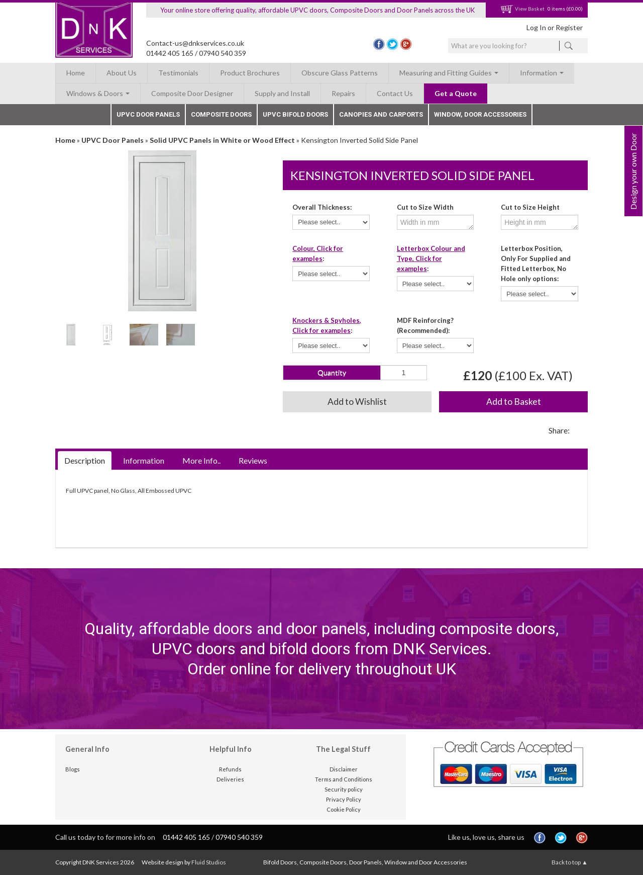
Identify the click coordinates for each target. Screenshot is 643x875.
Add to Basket (513, 401)
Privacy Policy (343, 799)
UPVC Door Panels (148, 114)
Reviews (253, 460)
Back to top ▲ (570, 862)
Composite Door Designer (192, 93)
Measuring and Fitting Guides (448, 72)
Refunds (230, 769)
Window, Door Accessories (480, 114)
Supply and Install (282, 93)
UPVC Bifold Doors (295, 114)
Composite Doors (221, 114)
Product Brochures (250, 72)
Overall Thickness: (322, 207)
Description (84, 460)
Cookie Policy (344, 809)
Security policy (344, 789)
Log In (536, 27)
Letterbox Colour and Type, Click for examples (431, 258)
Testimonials (178, 72)
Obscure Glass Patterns (339, 72)
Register (569, 27)
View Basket (522, 9)
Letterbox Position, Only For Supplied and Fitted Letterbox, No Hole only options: (536, 263)
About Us (121, 72)
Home (75, 72)
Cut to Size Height (530, 207)
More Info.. (201, 460)
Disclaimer (344, 769)
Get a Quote (456, 93)
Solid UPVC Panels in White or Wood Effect (222, 140)
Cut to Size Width (425, 207)
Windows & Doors (98, 93)
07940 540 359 (222, 53)
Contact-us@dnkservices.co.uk (195, 43)
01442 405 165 (169, 53)
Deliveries (230, 779)
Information (542, 72)
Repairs (343, 93)
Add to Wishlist (357, 401)
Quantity (331, 372)
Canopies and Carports (381, 114)
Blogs (72, 769)
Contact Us (395, 93)
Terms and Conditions (343, 779)
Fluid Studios (208, 862)
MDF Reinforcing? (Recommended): (425, 325)
